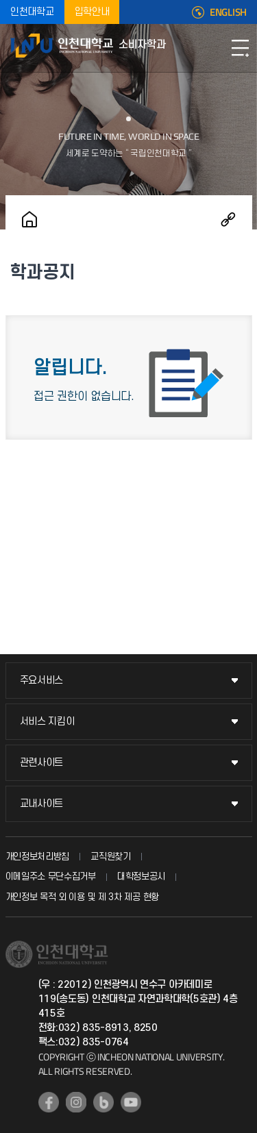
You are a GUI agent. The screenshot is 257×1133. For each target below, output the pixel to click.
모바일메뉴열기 (240, 48)
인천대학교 (32, 12)
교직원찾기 (110, 856)
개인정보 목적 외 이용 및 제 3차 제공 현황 (82, 897)
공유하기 (228, 219)
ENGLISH (228, 12)
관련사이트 (42, 763)
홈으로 (29, 219)
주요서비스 (42, 680)
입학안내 (92, 12)
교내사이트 (42, 804)
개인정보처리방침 (37, 856)
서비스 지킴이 (47, 721)
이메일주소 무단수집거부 (50, 876)
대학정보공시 (141, 876)
